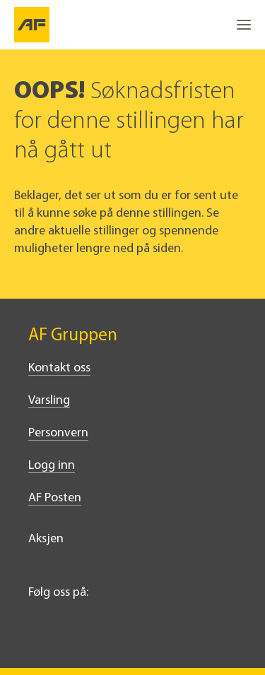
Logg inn (51, 465)
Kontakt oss (59, 368)
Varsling (49, 400)
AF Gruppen (72, 336)
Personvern (58, 433)
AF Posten (54, 498)
